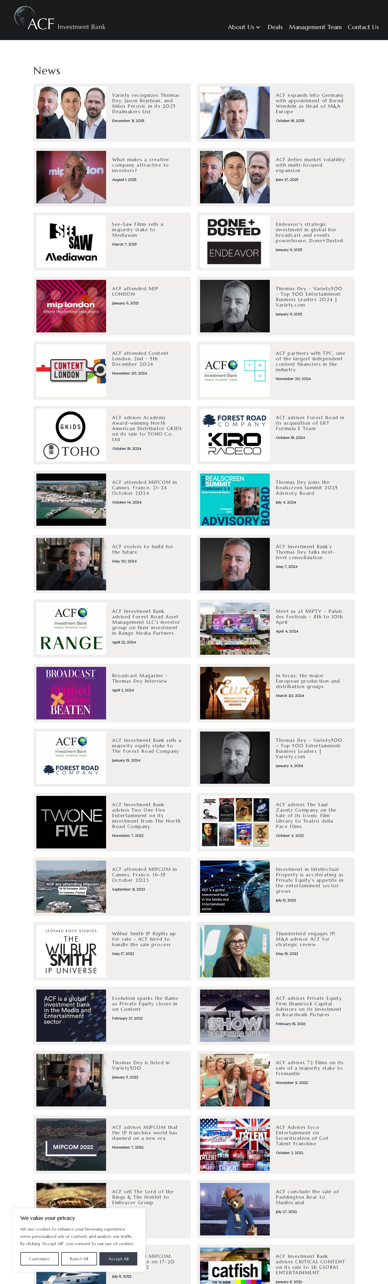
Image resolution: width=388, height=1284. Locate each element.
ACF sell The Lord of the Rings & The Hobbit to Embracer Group (143, 1197)
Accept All (119, 1259)
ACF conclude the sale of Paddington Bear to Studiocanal (307, 1197)
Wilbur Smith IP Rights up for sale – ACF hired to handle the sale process (144, 939)
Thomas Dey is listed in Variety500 (141, 1065)
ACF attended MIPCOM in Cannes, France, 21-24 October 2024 (144, 487)
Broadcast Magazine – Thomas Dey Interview (140, 678)
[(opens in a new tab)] (71, 305)
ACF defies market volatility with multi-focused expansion (310, 165)
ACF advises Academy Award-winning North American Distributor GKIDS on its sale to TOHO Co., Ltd (147, 428)
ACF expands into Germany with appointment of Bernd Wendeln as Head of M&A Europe (310, 103)
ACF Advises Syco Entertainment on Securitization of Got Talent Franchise (302, 1135)
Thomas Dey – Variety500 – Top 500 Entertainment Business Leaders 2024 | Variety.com (309, 297)
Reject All (79, 1259)
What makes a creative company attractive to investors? (140, 165)
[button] (245, 27)
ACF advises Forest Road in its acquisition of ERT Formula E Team (310, 423)
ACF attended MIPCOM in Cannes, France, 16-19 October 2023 (144, 874)
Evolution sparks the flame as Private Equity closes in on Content (145, 1003)
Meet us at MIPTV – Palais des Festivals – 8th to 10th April (309, 616)
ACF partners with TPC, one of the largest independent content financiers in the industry (310, 361)
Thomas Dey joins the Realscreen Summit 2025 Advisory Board (307, 487)
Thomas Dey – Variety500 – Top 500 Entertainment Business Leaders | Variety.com (309, 748)
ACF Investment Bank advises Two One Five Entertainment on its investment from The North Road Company (146, 815)
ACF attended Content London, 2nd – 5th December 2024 (140, 358)
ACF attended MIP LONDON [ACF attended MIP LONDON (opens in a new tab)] (135, 291)
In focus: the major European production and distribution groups (308, 681)
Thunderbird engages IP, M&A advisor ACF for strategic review (306, 939)
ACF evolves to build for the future (142, 549)
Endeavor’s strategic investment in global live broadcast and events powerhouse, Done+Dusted (309, 232)
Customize (39, 1259)
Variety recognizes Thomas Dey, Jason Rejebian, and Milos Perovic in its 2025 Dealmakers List (146, 103)
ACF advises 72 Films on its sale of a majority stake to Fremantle (310, 1068)
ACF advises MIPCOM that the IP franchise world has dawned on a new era (145, 1132)
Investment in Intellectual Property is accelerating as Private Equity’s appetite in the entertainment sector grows (310, 880)
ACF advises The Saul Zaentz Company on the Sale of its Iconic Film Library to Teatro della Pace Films (306, 815)
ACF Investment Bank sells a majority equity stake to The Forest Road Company (147, 745)
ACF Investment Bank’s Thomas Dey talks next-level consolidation (305, 552)
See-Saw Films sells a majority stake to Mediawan (138, 229)
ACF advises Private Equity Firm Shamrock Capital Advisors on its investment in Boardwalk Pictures (309, 1006)
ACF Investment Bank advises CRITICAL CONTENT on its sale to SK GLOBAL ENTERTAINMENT (310, 1264)
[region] (79, 1240)
